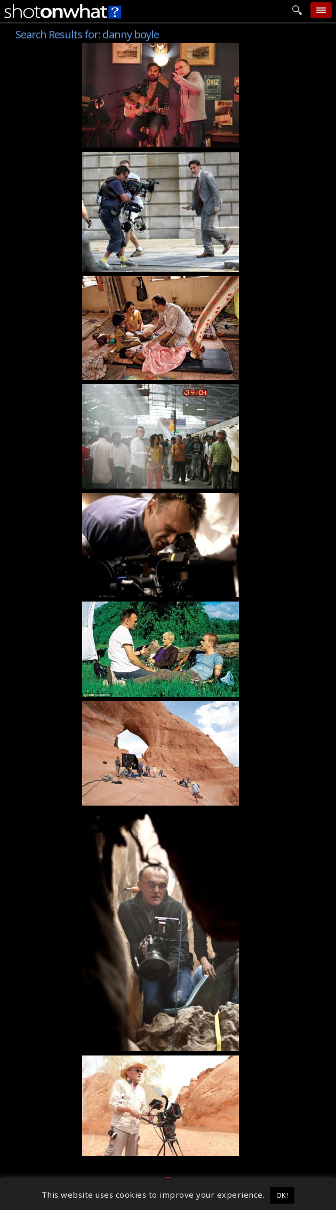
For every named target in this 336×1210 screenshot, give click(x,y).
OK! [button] (282, 1195)
